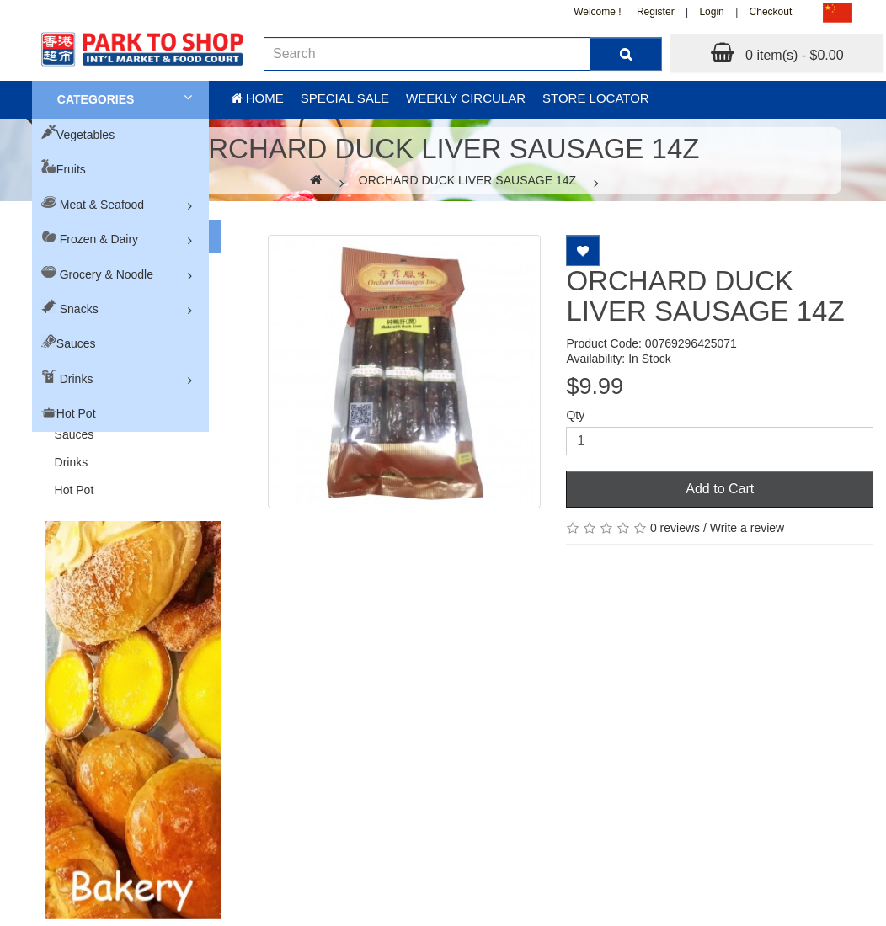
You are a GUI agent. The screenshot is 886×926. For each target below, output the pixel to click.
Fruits (71, 169)
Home (257, 98)
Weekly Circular (466, 98)
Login (711, 12)
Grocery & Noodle (106, 274)
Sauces (76, 343)
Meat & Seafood (102, 204)
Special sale (345, 98)
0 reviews (675, 528)
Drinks (76, 379)
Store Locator (595, 98)
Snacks (79, 309)
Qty (575, 415)
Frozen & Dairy (99, 239)
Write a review (747, 528)
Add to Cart (720, 489)
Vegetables (85, 134)
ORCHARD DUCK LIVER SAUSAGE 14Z (467, 180)
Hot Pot (76, 413)
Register (656, 12)
